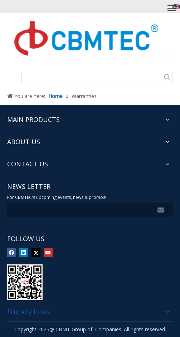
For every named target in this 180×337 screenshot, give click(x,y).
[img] (25, 282)
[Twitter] (35, 252)
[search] (76, 210)
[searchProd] (92, 77)
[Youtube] (48, 252)
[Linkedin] (23, 252)
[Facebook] (11, 252)
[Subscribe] (161, 210)
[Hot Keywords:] (167, 77)
